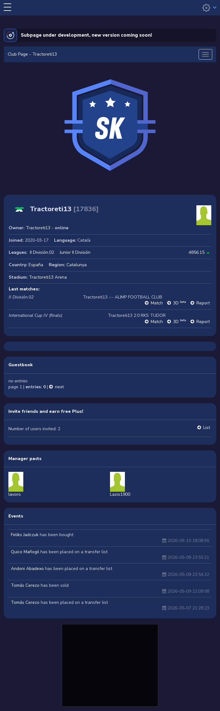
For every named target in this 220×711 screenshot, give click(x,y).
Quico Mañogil (25, 552)
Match (157, 303)
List (206, 428)
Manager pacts (25, 459)
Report (203, 303)
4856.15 (196, 252)
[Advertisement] (110, 664)
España (36, 265)
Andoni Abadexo (27, 569)
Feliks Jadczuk (25, 535)
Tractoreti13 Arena (48, 277)
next (59, 387)
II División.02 (42, 252)
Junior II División (75, 252)
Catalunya (76, 265)
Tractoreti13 (38, 228)
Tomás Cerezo (25, 585)
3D (179, 303)
